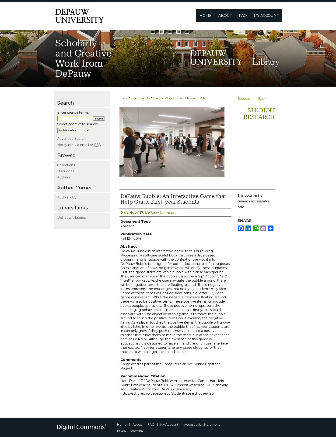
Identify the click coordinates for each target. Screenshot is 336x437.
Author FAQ (67, 197)
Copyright (137, 430)
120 (205, 98)
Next (261, 98)
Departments (140, 98)
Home (123, 98)
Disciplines (65, 171)
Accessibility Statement (202, 424)
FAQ (151, 424)
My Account (169, 424)
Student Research (187, 98)
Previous (244, 98)
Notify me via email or (79, 145)
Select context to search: (77, 124)
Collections (66, 165)
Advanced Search (71, 139)
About (137, 424)
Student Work (162, 98)
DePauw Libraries (71, 217)
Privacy (121, 430)
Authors (63, 177)
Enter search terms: (73, 112)
